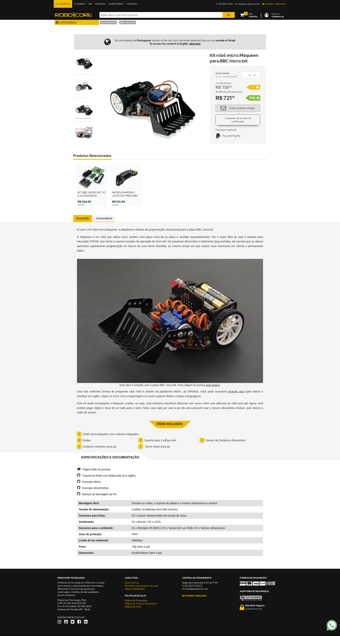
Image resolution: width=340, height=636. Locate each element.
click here (195, 43)
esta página (213, 385)
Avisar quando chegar (236, 108)
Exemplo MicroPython (95, 488)
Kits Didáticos (108, 22)
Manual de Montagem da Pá (99, 494)
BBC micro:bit (127, 22)
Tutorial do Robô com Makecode (102, 475)
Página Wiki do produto (97, 469)
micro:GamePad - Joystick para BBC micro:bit (125, 196)
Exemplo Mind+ (91, 481)
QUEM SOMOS (116, 4)
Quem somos (132, 582)
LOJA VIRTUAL (62, 4)
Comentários (104, 218)
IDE (90, 4)
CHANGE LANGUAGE (274, 4)
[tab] (82, 218)
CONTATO (132, 4)
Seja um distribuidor (135, 588)
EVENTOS (100, 4)
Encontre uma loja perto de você (141, 585)
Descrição (82, 218)
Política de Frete (133, 606)
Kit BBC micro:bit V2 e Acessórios (92, 194)
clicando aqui (236, 391)
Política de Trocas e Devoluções (141, 603)
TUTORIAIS (79, 4)
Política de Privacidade (136, 600)
